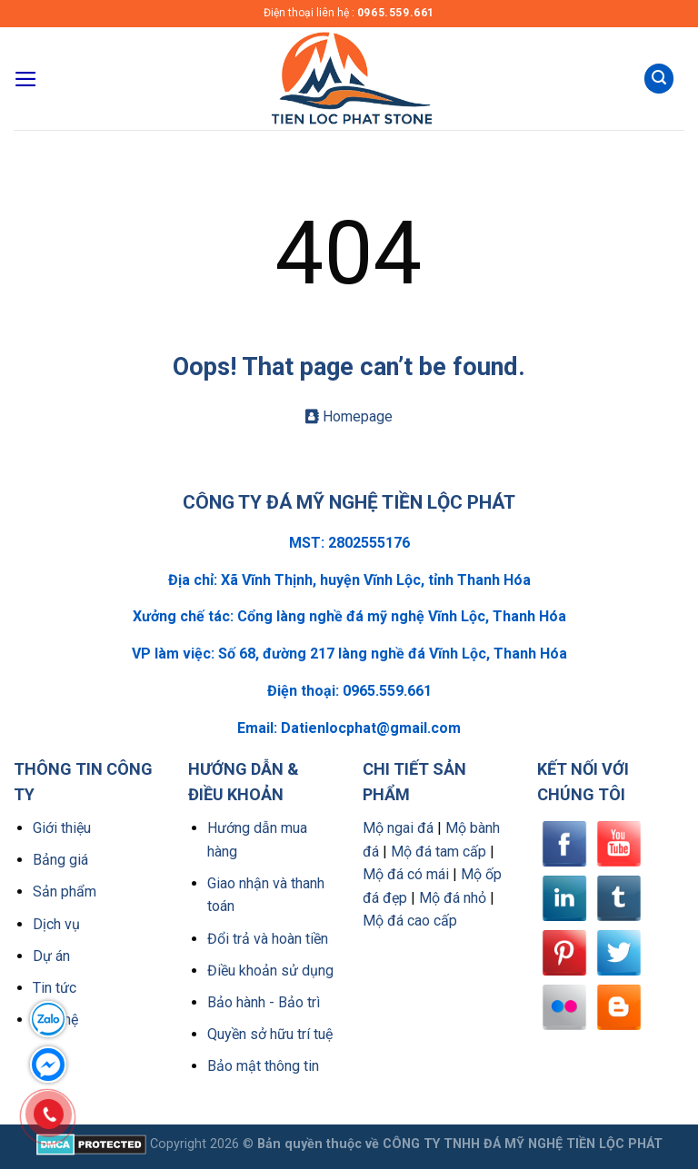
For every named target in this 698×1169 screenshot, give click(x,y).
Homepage (349, 416)
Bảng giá (60, 859)
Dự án (51, 956)
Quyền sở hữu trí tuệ (270, 1034)
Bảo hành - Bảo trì (263, 1002)
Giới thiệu (62, 828)
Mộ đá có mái (406, 874)
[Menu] (26, 79)
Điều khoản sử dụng (270, 970)
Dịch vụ (56, 924)
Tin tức (54, 987)
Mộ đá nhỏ (452, 897)
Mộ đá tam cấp (438, 851)
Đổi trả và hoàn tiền (267, 938)
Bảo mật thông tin (263, 1066)
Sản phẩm (64, 891)
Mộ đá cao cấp (410, 920)
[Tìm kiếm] (658, 79)
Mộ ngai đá (398, 828)
